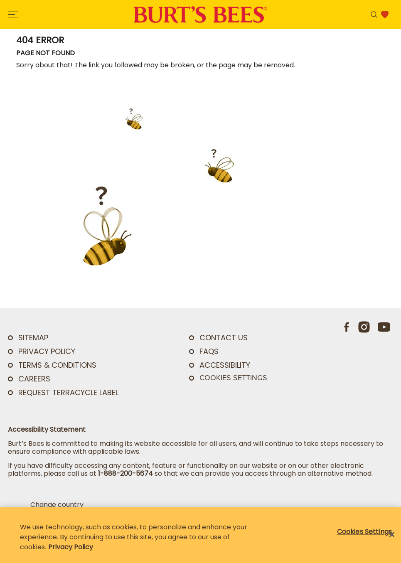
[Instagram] (364, 327)
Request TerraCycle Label (68, 392)
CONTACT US (223, 337)
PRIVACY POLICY (46, 351)
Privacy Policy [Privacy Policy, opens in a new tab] (70, 547)
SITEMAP (33, 337)
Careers (34, 379)
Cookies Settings (233, 378)
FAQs (209, 351)
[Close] (392, 535)
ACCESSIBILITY (224, 365)
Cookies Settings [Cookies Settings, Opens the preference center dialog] (364, 531)
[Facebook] (347, 327)
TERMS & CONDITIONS (57, 365)
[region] (200, 535)
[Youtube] (384, 327)
